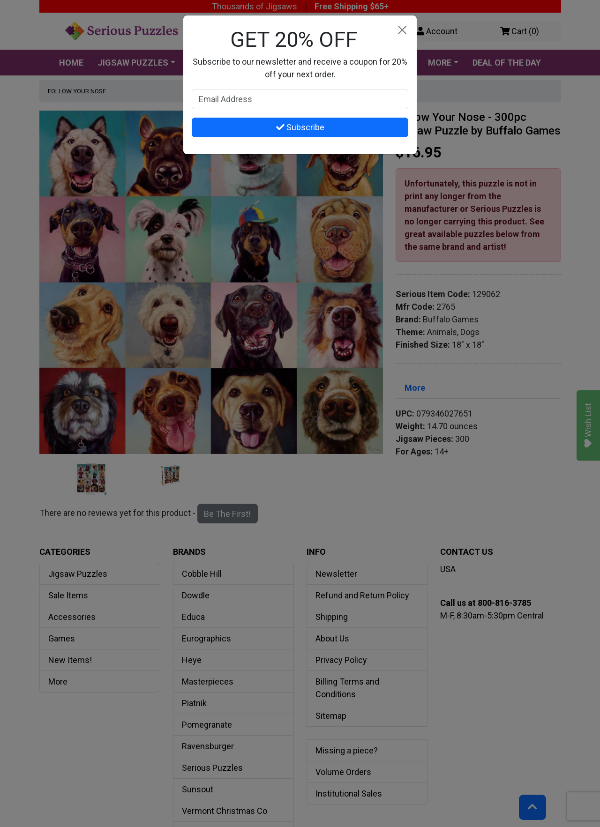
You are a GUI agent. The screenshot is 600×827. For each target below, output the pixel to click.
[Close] (402, 30)
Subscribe (300, 127)
